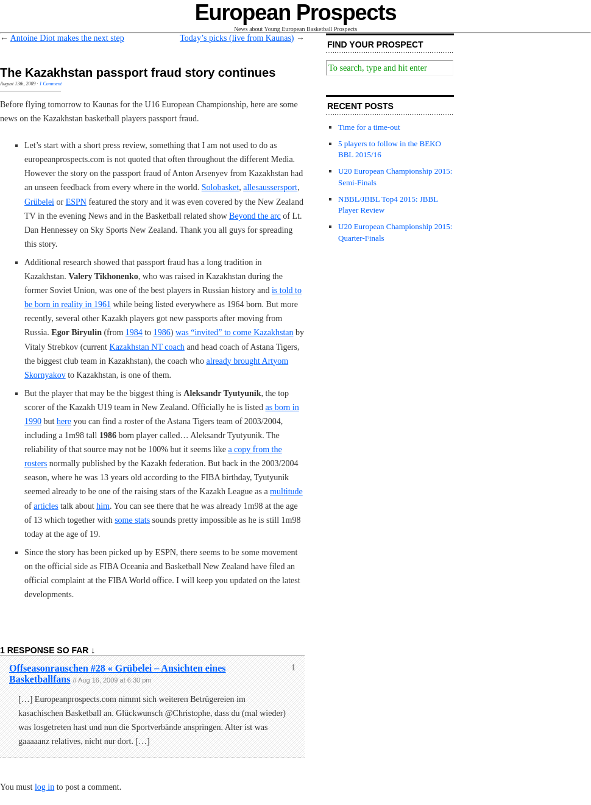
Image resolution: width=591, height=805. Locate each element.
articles (46, 506)
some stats (132, 520)
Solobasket (220, 187)
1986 (162, 332)
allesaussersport (270, 187)
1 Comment (50, 84)
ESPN (76, 202)
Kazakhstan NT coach (147, 347)
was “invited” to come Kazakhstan (234, 332)
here (64, 421)
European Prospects (296, 12)
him (103, 506)
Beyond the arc (255, 216)
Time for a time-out (369, 127)
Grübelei (39, 202)
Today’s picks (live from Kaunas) (237, 38)
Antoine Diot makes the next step (67, 38)
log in (44, 787)
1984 (134, 332)
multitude (286, 491)
